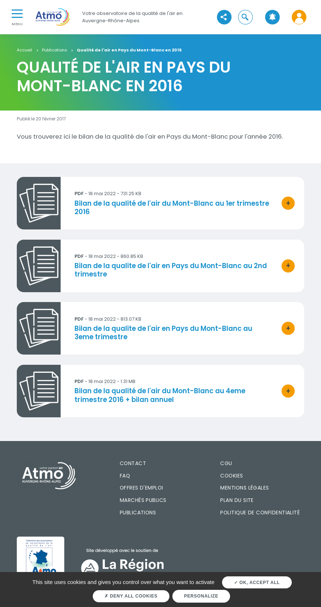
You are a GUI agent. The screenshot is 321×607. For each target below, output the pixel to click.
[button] (246, 17)
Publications (54, 50)
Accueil (24, 50)
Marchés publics (143, 500)
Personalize (201, 596)
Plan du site (237, 500)
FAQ (125, 475)
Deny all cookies (130, 596)
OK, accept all (257, 582)
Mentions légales (244, 487)
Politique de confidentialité (260, 512)
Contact (133, 463)
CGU (226, 463)
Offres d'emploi (141, 487)
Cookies (231, 475)
